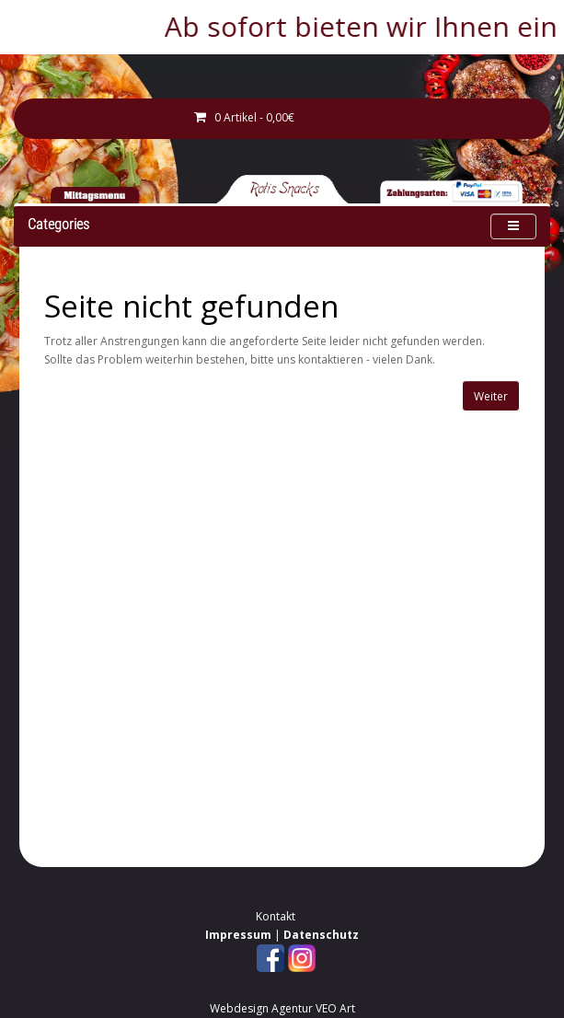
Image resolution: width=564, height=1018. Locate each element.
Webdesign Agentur (261, 1008)
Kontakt (275, 916)
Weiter (491, 396)
